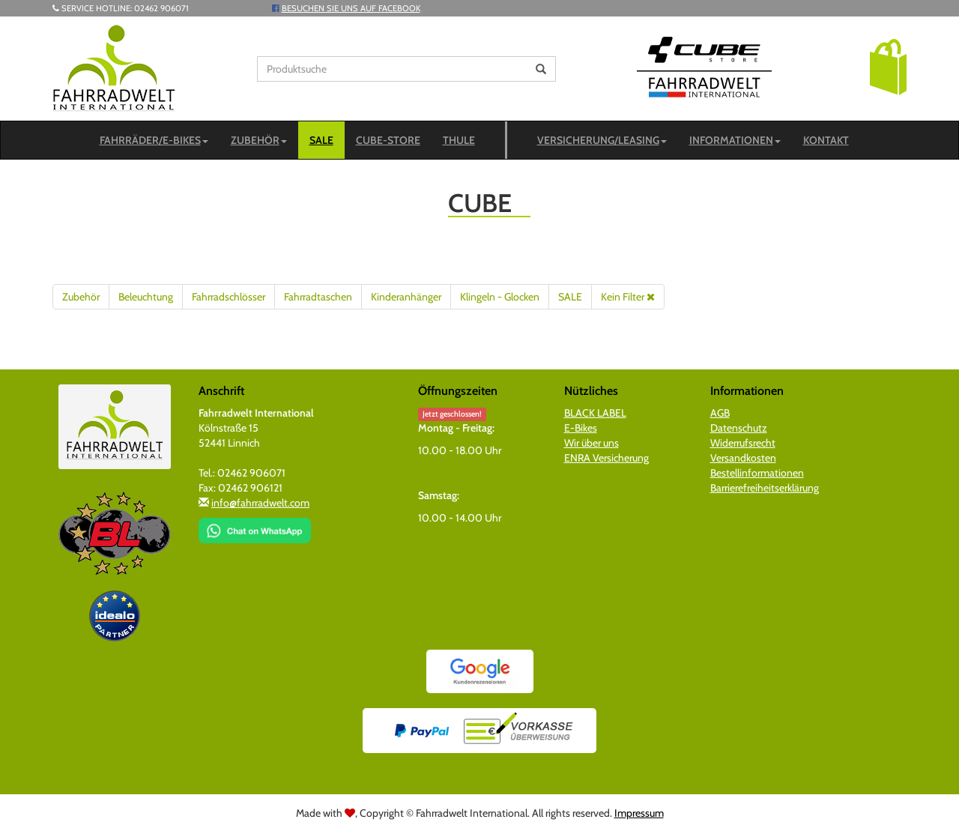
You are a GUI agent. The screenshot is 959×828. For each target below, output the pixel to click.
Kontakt (826, 140)
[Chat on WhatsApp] (255, 525)
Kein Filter (628, 296)
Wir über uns (591, 443)
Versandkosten (743, 458)
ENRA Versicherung (606, 458)
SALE (321, 140)
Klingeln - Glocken (499, 296)
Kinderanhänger (406, 296)
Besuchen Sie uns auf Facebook (351, 8)
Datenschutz (738, 428)
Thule (459, 140)
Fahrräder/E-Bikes (154, 140)
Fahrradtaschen (318, 296)
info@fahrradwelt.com (260, 503)
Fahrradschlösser (228, 296)
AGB (720, 413)
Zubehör (259, 140)
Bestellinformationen (757, 473)
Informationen (735, 140)
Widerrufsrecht (742, 443)
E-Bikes (580, 428)
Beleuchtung (145, 296)
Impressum (639, 813)
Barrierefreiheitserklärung (764, 488)
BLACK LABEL (595, 413)
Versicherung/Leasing (602, 140)
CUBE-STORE (388, 140)
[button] (888, 66)
